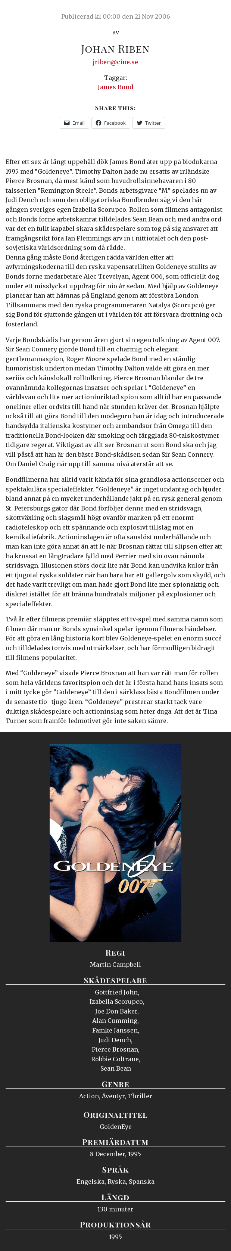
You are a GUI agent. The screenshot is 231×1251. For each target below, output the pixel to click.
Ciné (24, 13)
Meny (216, 13)
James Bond (115, 87)
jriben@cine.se (115, 62)
